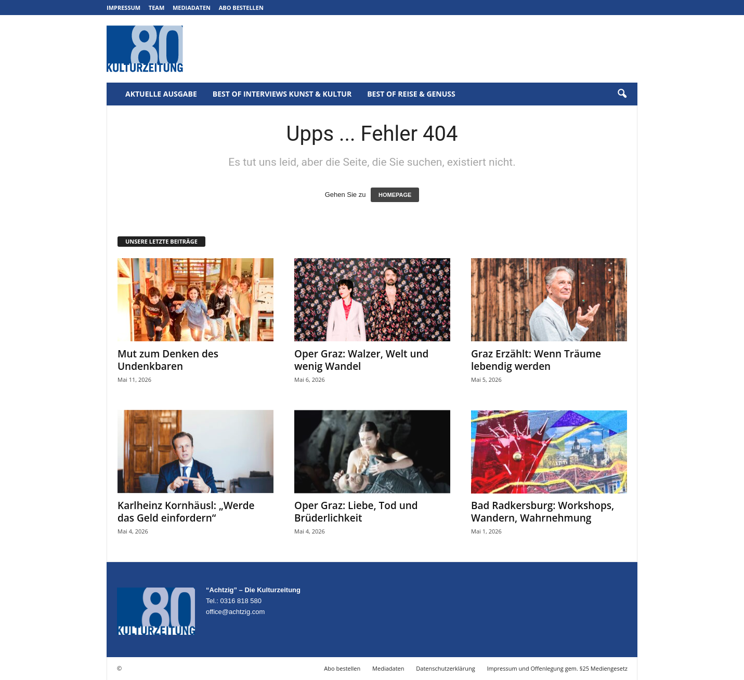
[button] (621, 94)
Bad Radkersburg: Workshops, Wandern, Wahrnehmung (542, 512)
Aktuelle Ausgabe (161, 94)
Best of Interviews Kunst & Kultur (282, 94)
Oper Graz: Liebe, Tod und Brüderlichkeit (356, 512)
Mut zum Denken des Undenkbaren (168, 360)
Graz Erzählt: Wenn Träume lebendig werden (536, 360)
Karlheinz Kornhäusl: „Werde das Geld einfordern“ (186, 512)
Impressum (123, 7)
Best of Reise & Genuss (411, 94)
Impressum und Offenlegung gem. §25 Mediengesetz (557, 668)
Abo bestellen (241, 7)
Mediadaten (192, 7)
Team (157, 7)
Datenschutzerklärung (445, 668)
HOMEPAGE (394, 195)
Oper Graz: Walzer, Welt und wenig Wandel (361, 360)
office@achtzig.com (235, 612)
